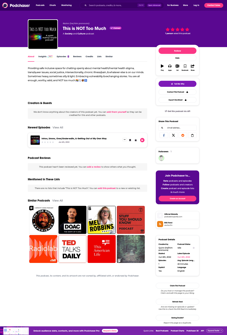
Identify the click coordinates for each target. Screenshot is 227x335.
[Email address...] (177, 128)
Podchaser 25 (192, 331)
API (202, 331)
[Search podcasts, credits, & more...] (112, 5)
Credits (89, 56)
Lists (99, 56)
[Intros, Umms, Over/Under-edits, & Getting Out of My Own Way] (35, 142)
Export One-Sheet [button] (177, 100)
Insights (45, 56)
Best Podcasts (162, 331)
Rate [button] (177, 58)
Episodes (63, 56)
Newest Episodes (39, 129)
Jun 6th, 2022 (183, 257)
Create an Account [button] (177, 199)
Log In (196, 5)
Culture (81, 33)
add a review (94, 169)
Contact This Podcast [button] (177, 92)
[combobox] (122, 5)
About (31, 56)
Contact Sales (213, 5)
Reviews (77, 56)
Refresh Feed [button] (177, 302)
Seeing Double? (177, 318)
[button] (41, 5)
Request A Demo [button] (110, 331)
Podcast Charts (177, 331)
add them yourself (116, 114)
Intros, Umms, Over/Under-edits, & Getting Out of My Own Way (74, 140)
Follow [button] (177, 50)
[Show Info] (194, 248)
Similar (109, 56)
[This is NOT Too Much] (42, 34)
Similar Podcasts (39, 202)
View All (58, 129)
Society (69, 33)
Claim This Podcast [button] (177, 286)
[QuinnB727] (161, 158)
